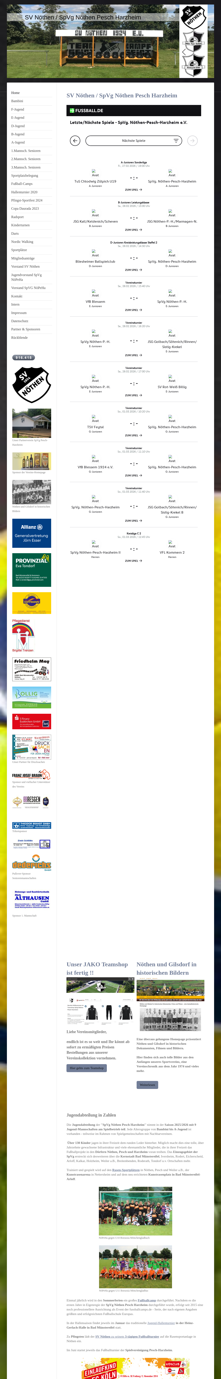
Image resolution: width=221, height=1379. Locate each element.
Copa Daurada (155, 1200)
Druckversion (22, 1366)
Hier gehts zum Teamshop (87, 685)
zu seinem (127, 954)
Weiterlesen (147, 702)
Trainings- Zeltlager (186, 1186)
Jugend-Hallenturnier (161, 940)
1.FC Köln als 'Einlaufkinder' (101, 1186)
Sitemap (39, 1366)
